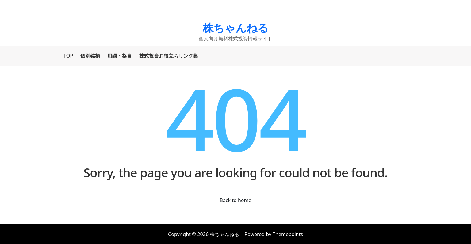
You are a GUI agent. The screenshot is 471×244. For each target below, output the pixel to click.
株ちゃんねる (236, 28)
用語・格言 (119, 55)
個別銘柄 (90, 55)
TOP (68, 55)
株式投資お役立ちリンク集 (168, 55)
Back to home (235, 200)
